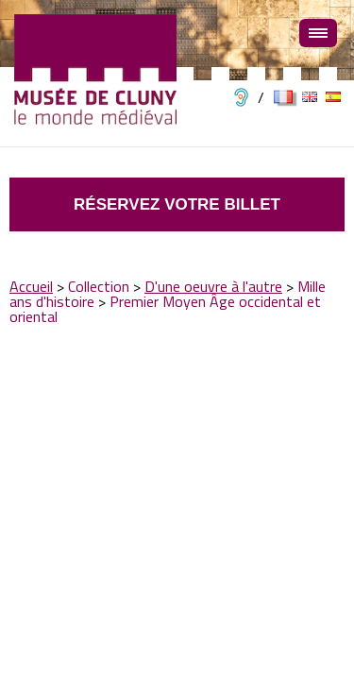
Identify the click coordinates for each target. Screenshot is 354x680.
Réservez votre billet (177, 204)
